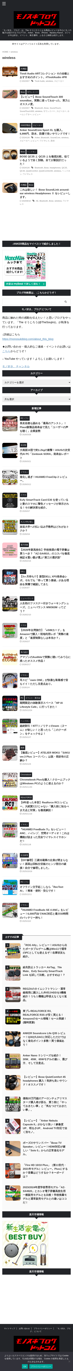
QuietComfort (32, 171)
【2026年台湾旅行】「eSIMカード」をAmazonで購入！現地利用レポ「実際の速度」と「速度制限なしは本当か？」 (44, 634)
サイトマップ (9, 1328)
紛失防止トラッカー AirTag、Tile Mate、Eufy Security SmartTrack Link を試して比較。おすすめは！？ (44, 971)
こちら (6, 351)
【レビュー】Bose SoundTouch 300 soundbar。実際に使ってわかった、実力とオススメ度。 (45, 100)
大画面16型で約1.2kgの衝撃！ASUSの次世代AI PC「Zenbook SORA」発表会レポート (45, 454)
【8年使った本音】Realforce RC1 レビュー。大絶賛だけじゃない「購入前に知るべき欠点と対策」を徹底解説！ (44, 806)
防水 (53, 141)
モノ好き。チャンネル (16, 366)
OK (24, 1366)
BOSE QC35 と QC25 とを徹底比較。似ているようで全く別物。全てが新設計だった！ (44, 160)
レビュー (37, 114)
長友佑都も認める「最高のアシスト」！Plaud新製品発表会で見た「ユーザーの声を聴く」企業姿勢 (44, 427)
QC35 (22, 171)
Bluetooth (39, 108)
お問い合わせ (24, 1328)
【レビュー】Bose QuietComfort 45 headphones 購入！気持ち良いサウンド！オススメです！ (45, 1081)
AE (37, 201)
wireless (49, 81)
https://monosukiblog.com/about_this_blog (27, 339)
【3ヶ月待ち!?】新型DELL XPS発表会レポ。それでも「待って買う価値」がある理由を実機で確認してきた (44, 580)
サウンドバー (49, 111)
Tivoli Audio (40, 81)
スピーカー (59, 81)
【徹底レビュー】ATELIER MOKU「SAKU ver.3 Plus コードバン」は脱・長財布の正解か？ (45, 756)
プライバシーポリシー (43, 1328)
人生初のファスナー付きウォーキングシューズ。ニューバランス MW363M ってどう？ (44, 607)
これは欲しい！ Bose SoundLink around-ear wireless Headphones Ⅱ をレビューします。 (45, 193)
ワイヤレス (45, 141)
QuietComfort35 (46, 171)
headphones (55, 168)
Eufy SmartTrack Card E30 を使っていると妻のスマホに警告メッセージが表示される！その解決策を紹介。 (44, 503)
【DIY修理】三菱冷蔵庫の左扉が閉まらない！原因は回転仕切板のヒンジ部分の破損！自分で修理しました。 (44, 864)
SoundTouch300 (27, 111)
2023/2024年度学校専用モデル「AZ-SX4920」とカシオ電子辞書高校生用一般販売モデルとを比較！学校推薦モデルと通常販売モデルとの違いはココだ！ (45, 1195)
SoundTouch (55, 108)
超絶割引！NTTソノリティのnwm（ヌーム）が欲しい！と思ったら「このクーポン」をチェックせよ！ (43, 729)
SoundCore (55, 137)
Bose (46, 108)
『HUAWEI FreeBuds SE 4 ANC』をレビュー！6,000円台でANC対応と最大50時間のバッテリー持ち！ (44, 914)
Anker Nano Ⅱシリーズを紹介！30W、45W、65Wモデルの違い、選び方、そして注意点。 (45, 1059)
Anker (37, 137)
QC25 (64, 168)
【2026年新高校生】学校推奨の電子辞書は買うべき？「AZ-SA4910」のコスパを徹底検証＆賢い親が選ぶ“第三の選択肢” (45, 553)
